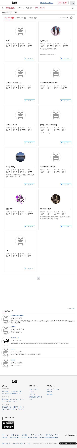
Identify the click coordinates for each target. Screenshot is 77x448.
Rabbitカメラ (15, 338)
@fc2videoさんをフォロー (69, 443)
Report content (14, 437)
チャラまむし (10, 167)
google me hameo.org (48, 125)
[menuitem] (72, 3)
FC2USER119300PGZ (17, 315)
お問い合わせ (15, 435)
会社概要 (24, 435)
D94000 (13, 326)
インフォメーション (53, 389)
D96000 (13, 360)
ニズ (7, 41)
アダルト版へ (63, 3)
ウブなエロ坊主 (45, 209)
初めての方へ (33, 389)
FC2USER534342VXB (48, 167)
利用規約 (49, 391)
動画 (3, 443)
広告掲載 (4, 437)
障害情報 (49, 394)
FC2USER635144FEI (13, 83)
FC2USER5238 (11, 125)
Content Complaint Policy (29, 437)
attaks (8, 251)
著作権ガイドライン (52, 435)
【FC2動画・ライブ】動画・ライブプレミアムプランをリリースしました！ (13, 409)
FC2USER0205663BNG (48, 83)
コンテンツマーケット (18, 443)
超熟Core (9, 209)
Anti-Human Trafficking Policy (48, 437)
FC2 (7, 2)
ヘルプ (31, 391)
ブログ (28, 443)
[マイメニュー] (73, 8)
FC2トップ (5, 435)
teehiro (13, 349)
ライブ (8, 443)
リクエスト (32, 394)
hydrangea (44, 41)
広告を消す (72, 308)
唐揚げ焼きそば (6, 12)
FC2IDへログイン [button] (47, 3)
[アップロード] (3, 8)
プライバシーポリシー (37, 435)
